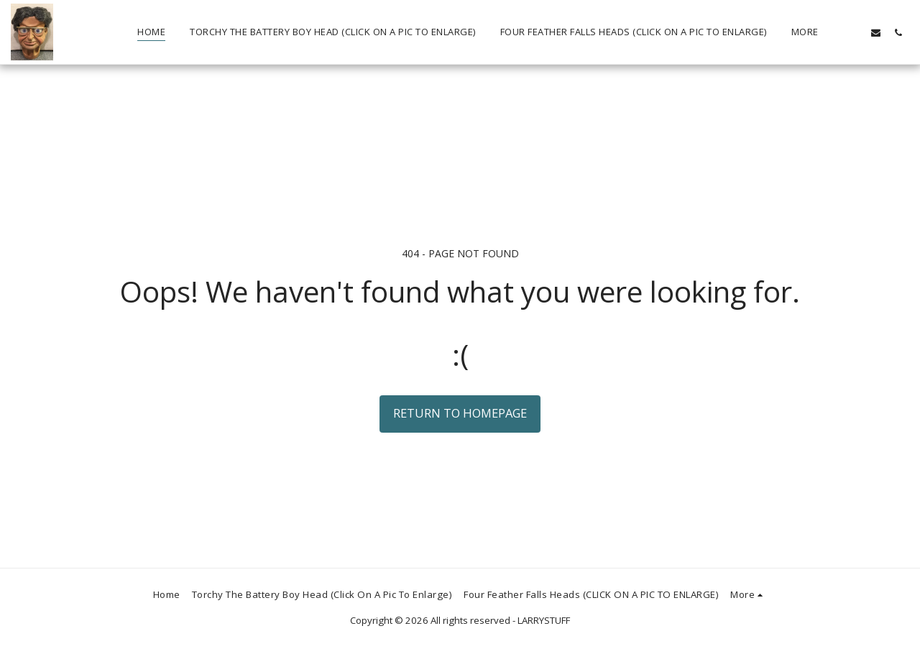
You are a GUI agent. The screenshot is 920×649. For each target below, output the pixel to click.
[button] (853, 32)
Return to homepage (460, 413)
